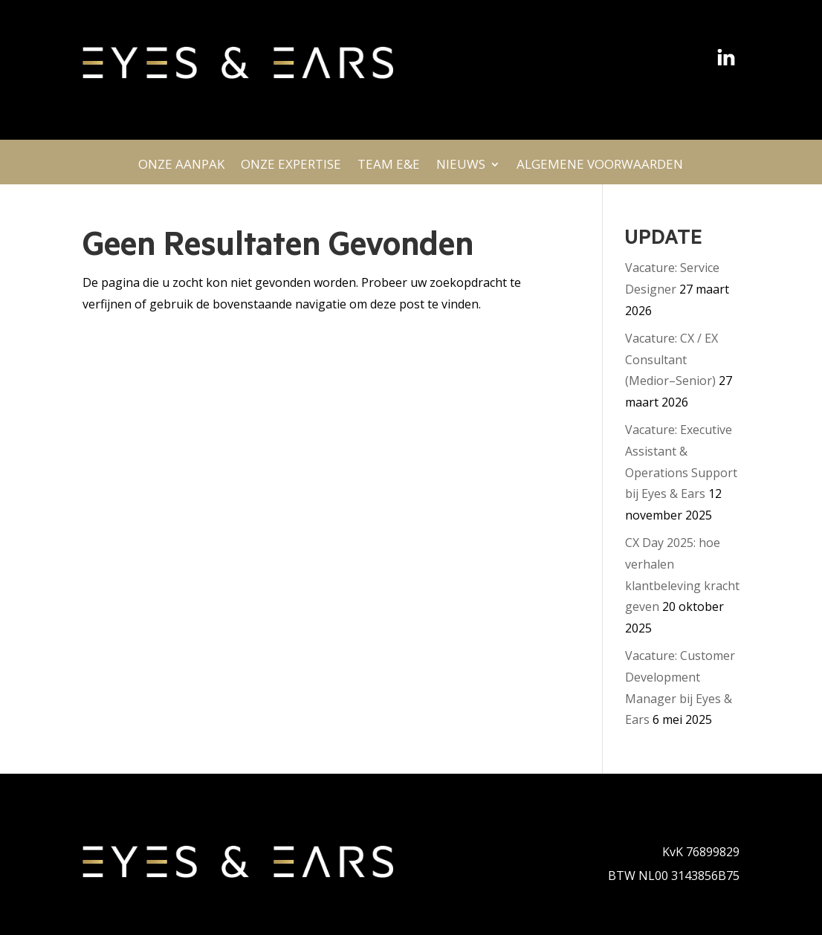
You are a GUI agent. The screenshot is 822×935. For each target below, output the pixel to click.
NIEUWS (460, 168)
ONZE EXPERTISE (291, 168)
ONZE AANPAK (181, 168)
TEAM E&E (388, 168)
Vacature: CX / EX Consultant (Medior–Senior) (671, 359)
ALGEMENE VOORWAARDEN (600, 168)
